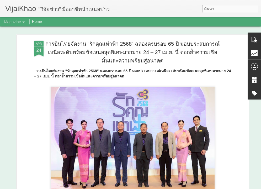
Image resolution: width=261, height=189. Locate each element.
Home (37, 21)
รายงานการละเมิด (163, 185)
